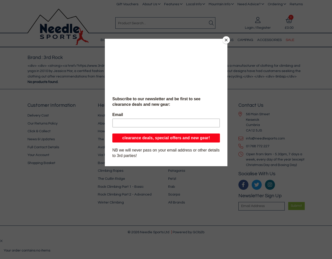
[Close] (226, 40)
